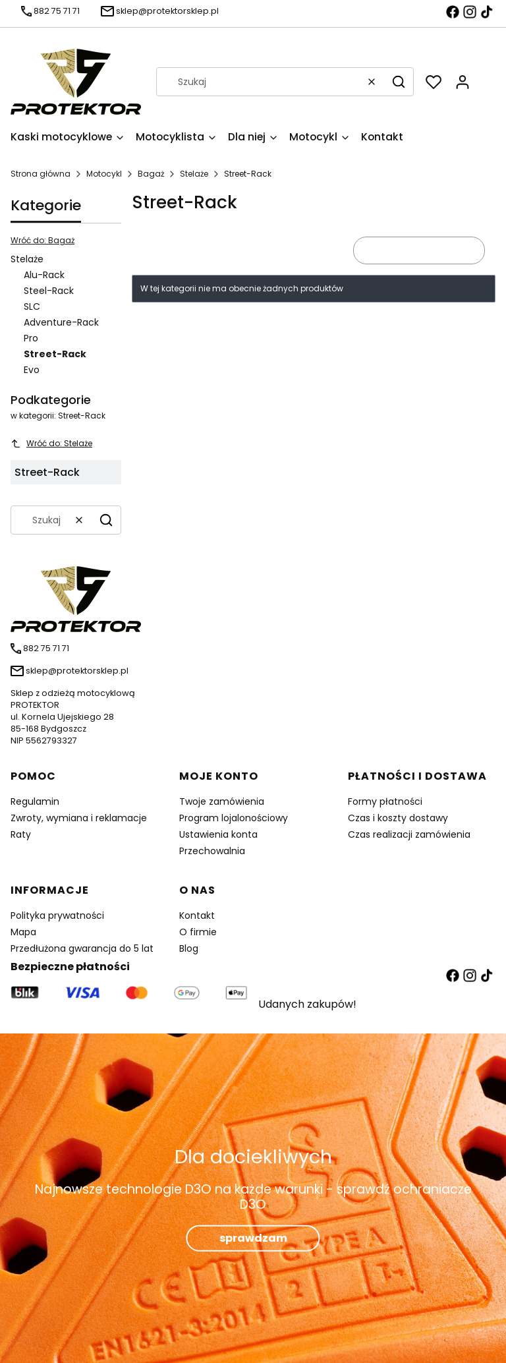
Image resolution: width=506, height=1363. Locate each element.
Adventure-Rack (61, 322)
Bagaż (151, 173)
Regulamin (35, 801)
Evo (32, 369)
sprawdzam (253, 1238)
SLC (32, 306)
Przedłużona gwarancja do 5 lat (82, 948)
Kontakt (197, 915)
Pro (31, 338)
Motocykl (104, 173)
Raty (21, 834)
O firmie (198, 932)
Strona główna (40, 173)
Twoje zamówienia (221, 801)
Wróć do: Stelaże (51, 443)
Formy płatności (385, 801)
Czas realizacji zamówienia (409, 834)
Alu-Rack (44, 274)
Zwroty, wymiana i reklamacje (79, 818)
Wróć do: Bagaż (42, 240)
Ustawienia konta (218, 834)
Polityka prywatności (57, 915)
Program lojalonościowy (233, 818)
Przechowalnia (212, 850)
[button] (398, 82)
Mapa (23, 932)
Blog (188, 948)
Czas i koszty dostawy (398, 818)
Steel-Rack (49, 290)
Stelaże (194, 173)
